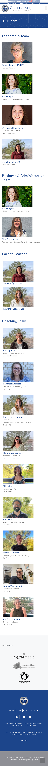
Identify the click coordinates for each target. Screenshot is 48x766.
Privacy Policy (33, 759)
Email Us (24, 740)
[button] (46, 8)
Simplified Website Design (19, 759)
